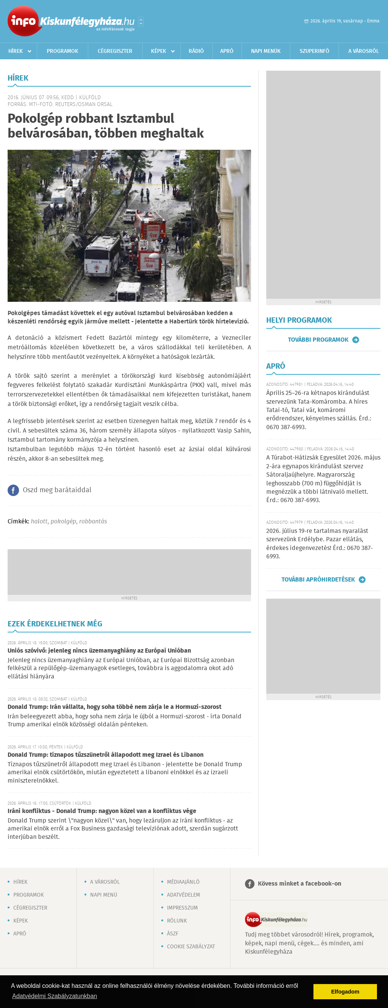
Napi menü (103, 895)
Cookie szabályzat (191, 947)
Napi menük (266, 51)
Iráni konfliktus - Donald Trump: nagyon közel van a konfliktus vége (102, 811)
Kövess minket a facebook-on (299, 884)
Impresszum (182, 908)
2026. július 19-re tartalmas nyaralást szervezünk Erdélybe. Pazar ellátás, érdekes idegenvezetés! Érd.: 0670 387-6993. (319, 543)
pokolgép (63, 521)
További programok (318, 339)
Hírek (15, 51)
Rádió (196, 51)
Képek (158, 51)
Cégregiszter (115, 51)
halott (39, 521)
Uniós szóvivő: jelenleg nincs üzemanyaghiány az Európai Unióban (99, 651)
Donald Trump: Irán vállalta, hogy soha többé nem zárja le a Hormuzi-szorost (114, 707)
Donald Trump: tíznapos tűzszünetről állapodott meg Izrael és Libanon (106, 755)
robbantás (93, 521)
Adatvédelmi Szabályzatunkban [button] (54, 996)
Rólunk (177, 921)
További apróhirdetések (318, 579)
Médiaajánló (183, 882)
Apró (227, 51)
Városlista (141, 22)
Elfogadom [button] (345, 992)
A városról (363, 51)
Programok (62, 51)
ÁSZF (172, 934)
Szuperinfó (314, 51)
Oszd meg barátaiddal (57, 490)
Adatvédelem (183, 895)
